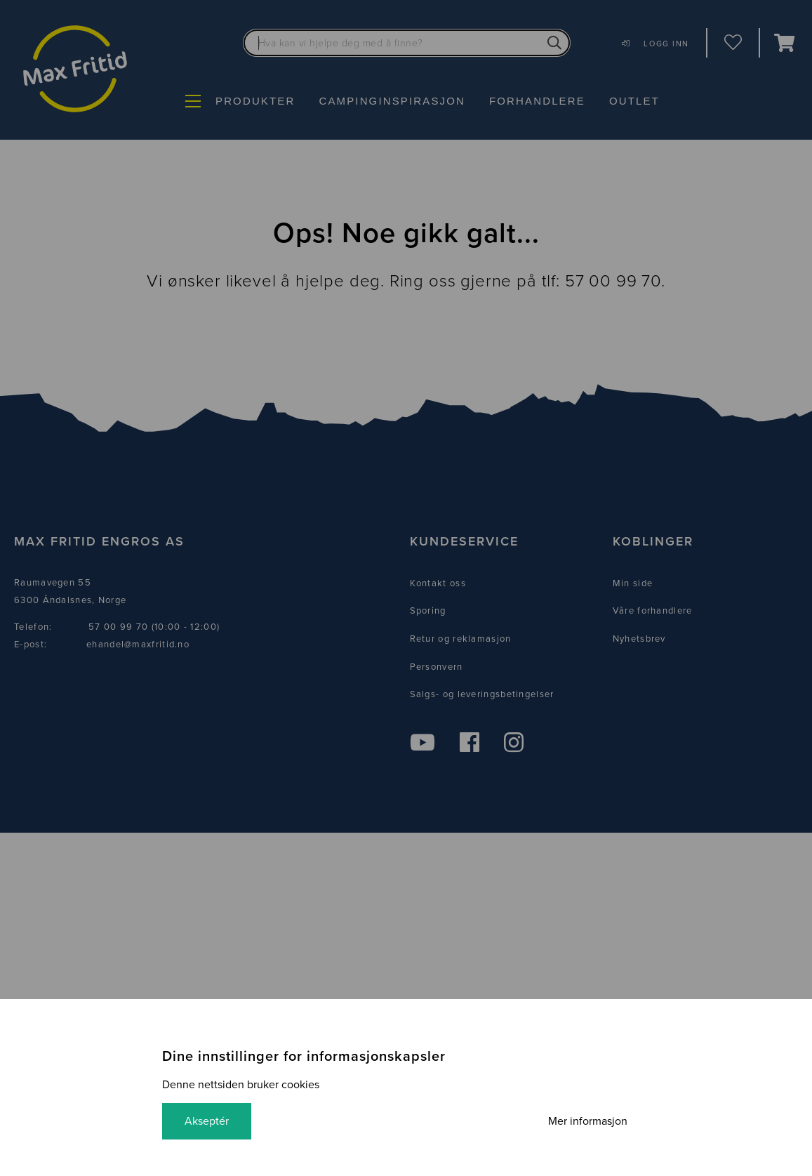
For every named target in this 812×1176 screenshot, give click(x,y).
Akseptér (207, 1121)
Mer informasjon (587, 1121)
